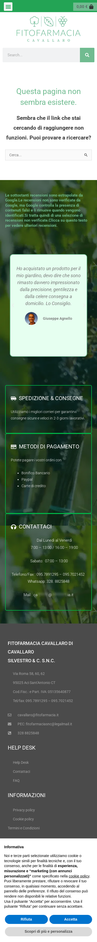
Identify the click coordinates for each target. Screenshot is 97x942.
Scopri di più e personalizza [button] (48, 931)
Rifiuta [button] (26, 919)
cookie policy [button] (79, 876)
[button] (8, 6)
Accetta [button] (70, 919)
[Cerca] (87, 55)
